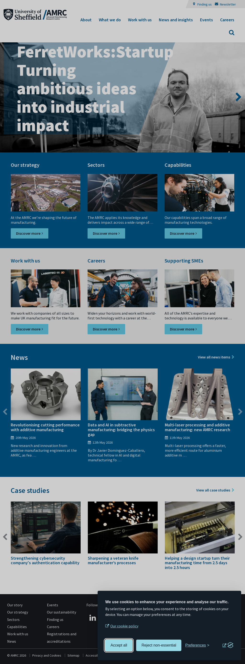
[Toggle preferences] (197, 645)
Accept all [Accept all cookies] (119, 645)
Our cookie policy (124, 626)
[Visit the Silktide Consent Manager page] (228, 645)
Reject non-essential (158, 645)
